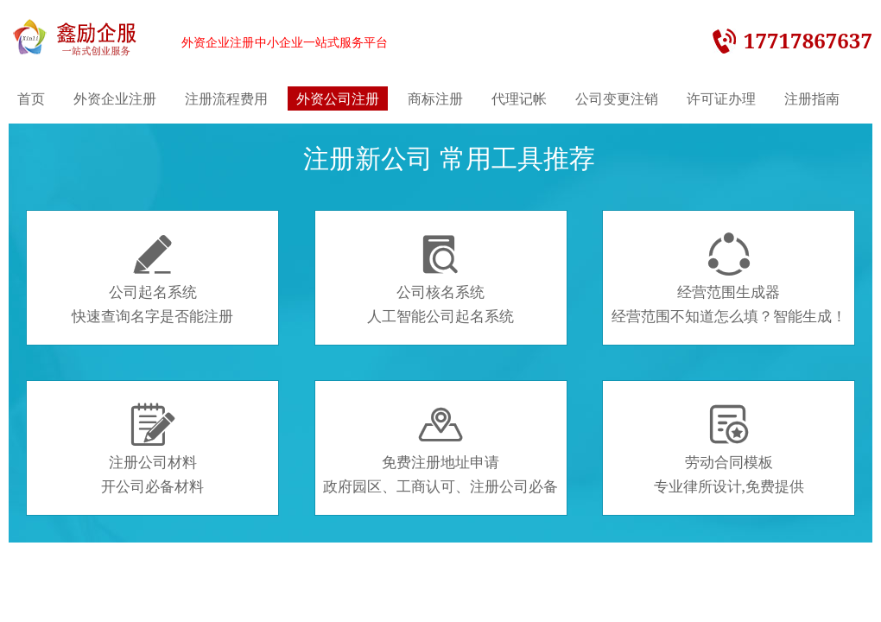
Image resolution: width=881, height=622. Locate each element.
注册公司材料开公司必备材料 (152, 449)
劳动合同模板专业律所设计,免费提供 (729, 449)
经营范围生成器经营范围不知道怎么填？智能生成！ (729, 279)
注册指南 (812, 98)
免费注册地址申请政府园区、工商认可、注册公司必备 (440, 449)
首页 (31, 98)
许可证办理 (721, 98)
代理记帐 (519, 98)
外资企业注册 (114, 98)
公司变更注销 (616, 98)
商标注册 (435, 98)
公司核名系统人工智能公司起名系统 (440, 279)
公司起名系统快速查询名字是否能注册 (152, 279)
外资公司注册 (337, 98)
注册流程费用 (226, 98)
